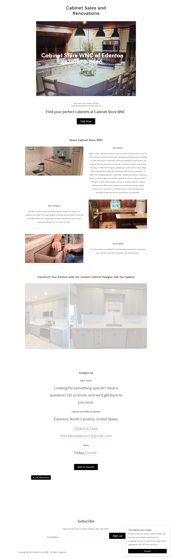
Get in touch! (86, 475)
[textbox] (76, 544)
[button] (97, 461)
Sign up (117, 544)
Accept (147, 551)
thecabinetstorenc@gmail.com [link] (86, 444)
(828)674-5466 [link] (86, 437)
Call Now (86, 129)
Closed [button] (90, 460)
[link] (86, 14)
